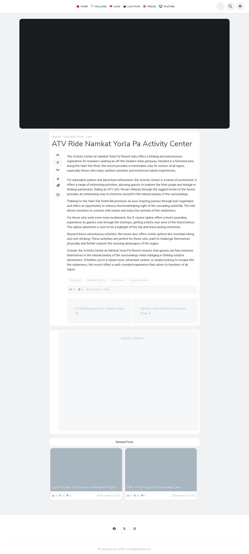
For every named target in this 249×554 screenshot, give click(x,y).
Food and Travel (74, 137)
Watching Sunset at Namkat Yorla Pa (99, 310)
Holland (99, 6)
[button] (58, 182)
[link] (58, 194)
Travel (149, 6)
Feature (56, 137)
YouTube (167, 6)
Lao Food (131, 6)
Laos (115, 6)
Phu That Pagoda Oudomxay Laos (154, 487)
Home (82, 6)
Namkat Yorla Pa (96, 280)
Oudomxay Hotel (138, 280)
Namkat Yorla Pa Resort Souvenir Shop (163, 310)
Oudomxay (117, 280)
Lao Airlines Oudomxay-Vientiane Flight (84, 487)
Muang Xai (75, 280)
